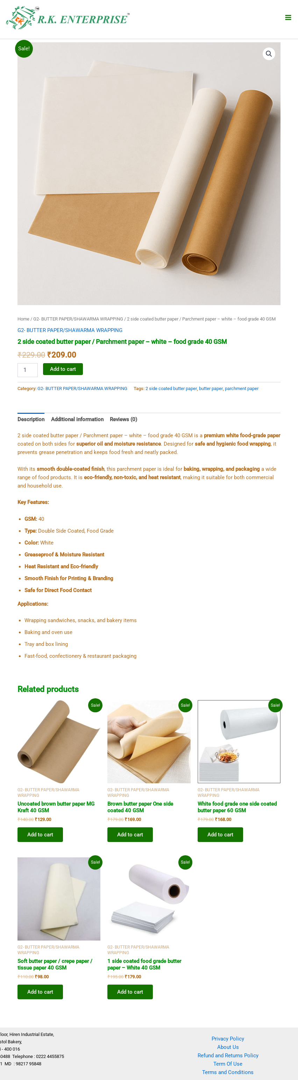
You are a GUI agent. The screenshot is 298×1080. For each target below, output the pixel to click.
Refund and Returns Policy (228, 1055)
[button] (269, 54)
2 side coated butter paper (171, 388)
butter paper (211, 388)
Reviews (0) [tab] (123, 419)
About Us (228, 1047)
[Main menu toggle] (288, 17)
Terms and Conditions (228, 1072)
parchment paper (241, 388)
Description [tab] (30, 419)
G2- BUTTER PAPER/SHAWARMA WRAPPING (78, 319)
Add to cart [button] (40, 834)
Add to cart (63, 369)
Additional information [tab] (77, 419)
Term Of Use (227, 1064)
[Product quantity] (27, 370)
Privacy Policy (228, 1039)
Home (23, 319)
